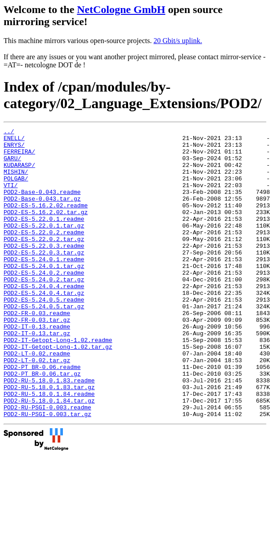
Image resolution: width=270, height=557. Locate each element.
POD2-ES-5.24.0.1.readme (44, 286)
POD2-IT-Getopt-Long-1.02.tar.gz (58, 391)
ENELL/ (14, 140)
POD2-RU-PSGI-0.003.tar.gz (47, 472)
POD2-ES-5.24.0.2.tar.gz (44, 310)
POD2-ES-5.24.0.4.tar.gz (44, 326)
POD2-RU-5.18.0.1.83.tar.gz (49, 439)
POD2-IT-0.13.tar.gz (37, 375)
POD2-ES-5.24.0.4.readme (44, 318)
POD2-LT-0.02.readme (37, 399)
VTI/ (11, 197)
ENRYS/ (14, 149)
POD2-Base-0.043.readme (42, 205)
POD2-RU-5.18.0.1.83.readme (49, 431)
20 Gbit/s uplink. (178, 40)
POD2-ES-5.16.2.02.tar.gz (46, 229)
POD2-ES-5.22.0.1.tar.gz (44, 245)
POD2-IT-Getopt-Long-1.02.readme (58, 383)
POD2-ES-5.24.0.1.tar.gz (44, 294)
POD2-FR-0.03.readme (37, 350)
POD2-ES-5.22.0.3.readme (44, 270)
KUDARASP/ (19, 173)
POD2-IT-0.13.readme (37, 367)
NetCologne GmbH (121, 9)
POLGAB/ (16, 189)
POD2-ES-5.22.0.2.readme (44, 254)
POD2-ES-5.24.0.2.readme (44, 302)
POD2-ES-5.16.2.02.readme (46, 221)
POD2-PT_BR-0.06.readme (42, 415)
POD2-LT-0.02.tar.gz (37, 407)
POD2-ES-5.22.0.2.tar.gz (44, 262)
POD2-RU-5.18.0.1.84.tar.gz (49, 456)
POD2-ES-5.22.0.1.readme (44, 237)
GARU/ (12, 165)
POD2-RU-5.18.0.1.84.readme (49, 447)
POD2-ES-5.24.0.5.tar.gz (44, 342)
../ (9, 132)
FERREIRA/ (19, 157)
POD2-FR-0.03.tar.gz (37, 359)
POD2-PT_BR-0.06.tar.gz (42, 423)
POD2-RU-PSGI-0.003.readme (47, 464)
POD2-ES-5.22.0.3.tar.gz (44, 278)
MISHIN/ (16, 181)
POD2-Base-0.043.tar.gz (42, 213)
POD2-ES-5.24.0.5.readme (44, 334)
